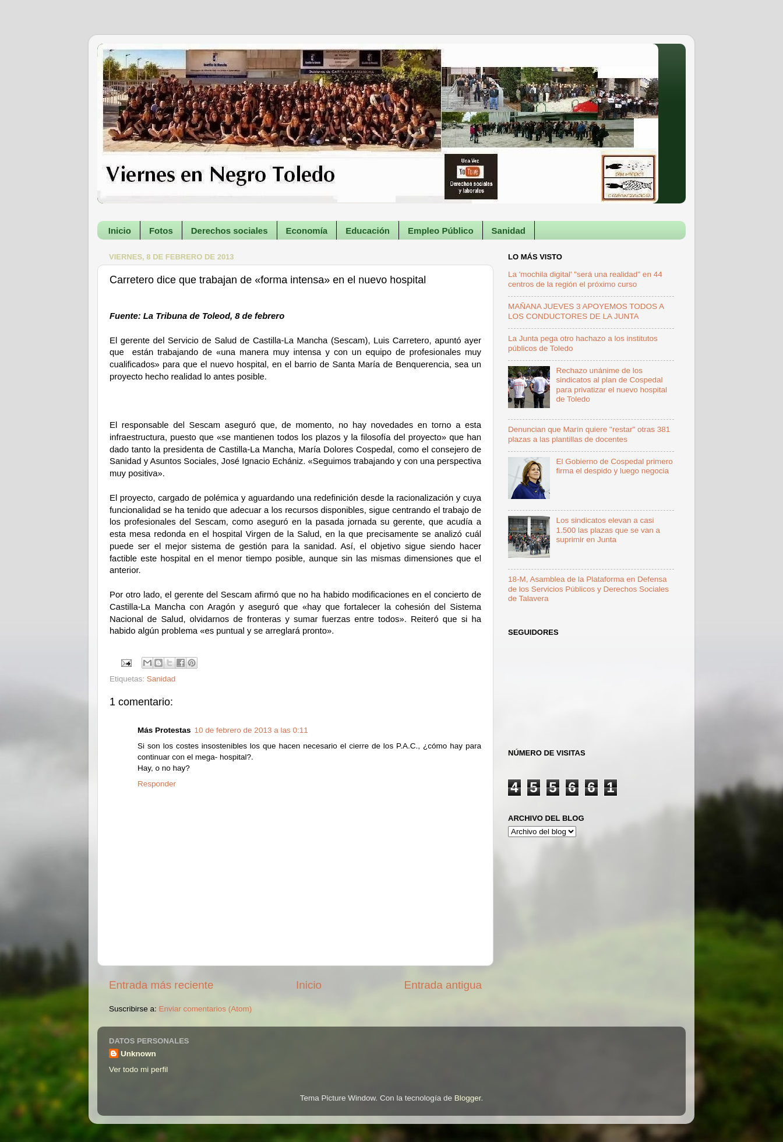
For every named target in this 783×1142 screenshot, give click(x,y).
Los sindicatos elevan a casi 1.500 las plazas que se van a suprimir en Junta (608, 529)
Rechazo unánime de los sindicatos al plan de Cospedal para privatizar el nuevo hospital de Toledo (611, 384)
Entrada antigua (443, 985)
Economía (307, 231)
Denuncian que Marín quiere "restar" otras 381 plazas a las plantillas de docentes (589, 434)
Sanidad (508, 231)
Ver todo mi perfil (138, 1069)
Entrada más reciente (161, 985)
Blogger (467, 1098)
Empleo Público (441, 231)
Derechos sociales (229, 231)
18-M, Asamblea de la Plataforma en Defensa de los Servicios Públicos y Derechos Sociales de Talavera (588, 588)
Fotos (161, 231)
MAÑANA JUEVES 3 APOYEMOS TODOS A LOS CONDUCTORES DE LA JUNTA (586, 311)
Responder (156, 783)
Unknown (138, 1053)
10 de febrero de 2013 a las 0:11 (251, 730)
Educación (367, 231)
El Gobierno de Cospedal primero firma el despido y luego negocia (614, 466)
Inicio (119, 231)
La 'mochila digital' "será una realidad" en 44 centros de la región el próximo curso (585, 279)
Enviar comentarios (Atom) (205, 1008)
